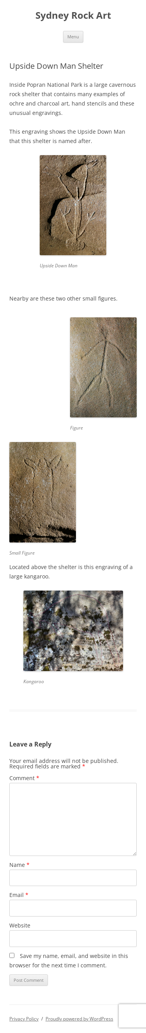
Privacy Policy (24, 1018)
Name (19, 864)
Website (19, 925)
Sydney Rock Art (73, 15)
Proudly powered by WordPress (79, 1018)
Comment (24, 778)
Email (18, 895)
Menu (73, 36)
